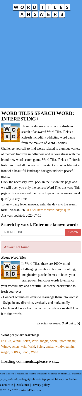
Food (25, 352)
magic (44, 341)
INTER (6, 341)
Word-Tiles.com (31, 390)
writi (23, 346)
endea (50, 346)
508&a (15, 352)
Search (73, 232)
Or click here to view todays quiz (48, 210)
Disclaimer (22, 385)
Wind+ (17, 341)
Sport (62, 341)
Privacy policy (41, 385)
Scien (40, 346)
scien (26, 341)
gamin (69, 346)
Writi (35, 341)
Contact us (6, 385)
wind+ (59, 346)
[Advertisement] (41, 65)
